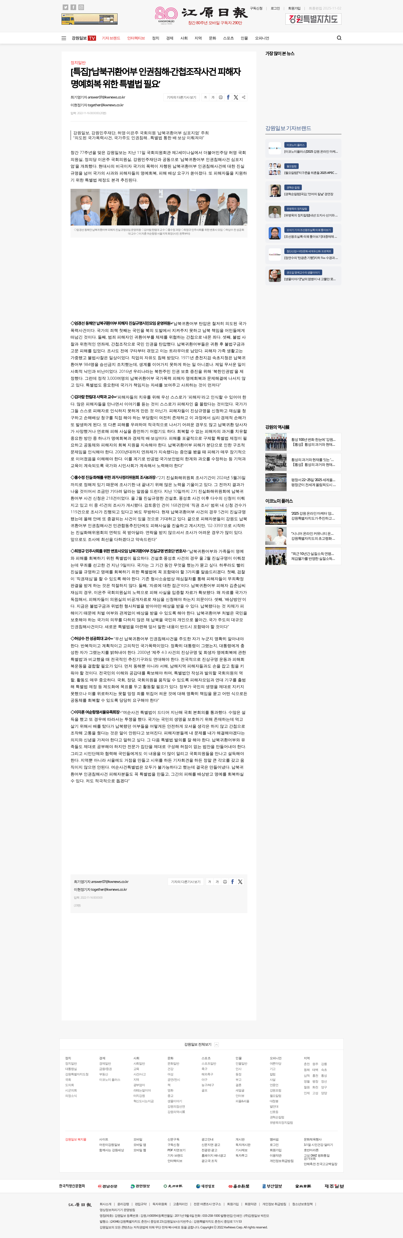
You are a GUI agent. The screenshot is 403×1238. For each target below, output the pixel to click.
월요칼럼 (291, 166)
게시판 (240, 1139)
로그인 (275, 8)
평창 (315, 1081)
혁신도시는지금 (143, 1101)
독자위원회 (159, 1204)
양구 (324, 1087)
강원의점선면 (176, 1106)
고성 (315, 1093)
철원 (307, 1087)
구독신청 (256, 8)
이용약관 (276, 1155)
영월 (307, 1081)
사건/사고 (139, 1074)
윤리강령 (123, 1204)
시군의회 (71, 1090)
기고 (273, 1069)
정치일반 (71, 1063)
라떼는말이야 (142, 1090)
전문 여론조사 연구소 (207, 1204)
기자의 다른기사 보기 (181, 97)
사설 (273, 1079)
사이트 (103, 1139)
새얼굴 (240, 1090)
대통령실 (71, 1069)
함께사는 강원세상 (111, 1150)
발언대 (274, 1106)
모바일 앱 (139, 1144)
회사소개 (105, 1204)
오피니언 (262, 37)
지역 (198, 37)
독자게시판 (243, 1144)
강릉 (324, 1064)
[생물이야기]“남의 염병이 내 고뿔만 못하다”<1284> (316, 279)
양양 (324, 1093)
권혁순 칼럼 (293, 187)
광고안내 (207, 1139)
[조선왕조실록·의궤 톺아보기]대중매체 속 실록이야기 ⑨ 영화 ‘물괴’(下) (329, 236)
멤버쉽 (274, 1139)
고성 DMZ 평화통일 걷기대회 (317, 1157)
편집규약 (141, 1204)
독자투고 (241, 1155)
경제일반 (105, 1063)
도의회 (69, 1085)
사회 (183, 37)
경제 (169, 37)
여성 (170, 1074)
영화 (170, 1090)
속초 (324, 1070)
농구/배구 (208, 1085)
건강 (170, 1069)
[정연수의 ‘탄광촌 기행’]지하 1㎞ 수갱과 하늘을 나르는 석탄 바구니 (326, 258)
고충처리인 (180, 1204)
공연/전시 (173, 1079)
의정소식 (71, 1095)
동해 (307, 1070)
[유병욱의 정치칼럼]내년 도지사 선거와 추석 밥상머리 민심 (322, 215)
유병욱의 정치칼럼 (297, 209)
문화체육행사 (313, 1139)
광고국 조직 (209, 1161)
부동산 (103, 1074)
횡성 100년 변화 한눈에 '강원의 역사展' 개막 (323, 439)
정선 (324, 1081)
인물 (244, 37)
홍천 (315, 1075)
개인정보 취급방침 (274, 1204)
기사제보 (241, 1150)
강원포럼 (275, 1090)
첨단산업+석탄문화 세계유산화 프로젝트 (309, 251)
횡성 (324, 1075)
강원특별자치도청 (76, 1074)
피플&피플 (242, 1101)
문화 (212, 37)
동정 (238, 1074)
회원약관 (250, 1204)
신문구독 (173, 1139)
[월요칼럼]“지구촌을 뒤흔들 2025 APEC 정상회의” (315, 172)
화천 (315, 1087)
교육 (136, 1069)
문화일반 (173, 1063)
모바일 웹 (139, 1150)
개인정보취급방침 (282, 1161)
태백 (315, 1070)
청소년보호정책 (302, 1204)
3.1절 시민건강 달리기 (318, 1144)
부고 (238, 1079)
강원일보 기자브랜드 (288, 128)
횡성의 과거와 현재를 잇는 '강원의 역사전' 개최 (325, 459)
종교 (170, 1095)
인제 (307, 1093)
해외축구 (207, 1074)
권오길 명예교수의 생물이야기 (303, 272)
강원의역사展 (176, 1112)
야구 (204, 1079)
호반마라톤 (311, 1150)
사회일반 (139, 1063)
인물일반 (241, 1063)
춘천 (307, 1064)
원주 (315, 1064)
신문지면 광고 (211, 1144)
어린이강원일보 (109, 1144)
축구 (204, 1069)
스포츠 (228, 37)
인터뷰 (240, 1095)
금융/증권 (105, 1069)
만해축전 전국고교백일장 (320, 1164)
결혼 (238, 1085)
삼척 (307, 1075)
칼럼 (273, 1074)
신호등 (274, 1112)
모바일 (137, 1139)
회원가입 (294, 8)
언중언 (274, 1085)
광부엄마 (139, 1085)
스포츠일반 (209, 1063)
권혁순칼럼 (277, 1117)
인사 (238, 1069)
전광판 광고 (209, 1150)
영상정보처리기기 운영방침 (117, 1210)
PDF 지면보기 (176, 1150)
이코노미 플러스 (295, 145)
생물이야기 (174, 1101)
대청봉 (274, 1101)
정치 (155, 37)
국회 (68, 1079)
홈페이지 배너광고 (214, 1155)
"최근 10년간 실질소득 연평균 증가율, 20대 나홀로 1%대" (332, 553)
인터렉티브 (136, 37)
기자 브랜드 (111, 37)
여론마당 (275, 1063)
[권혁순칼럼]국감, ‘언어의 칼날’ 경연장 (309, 194)
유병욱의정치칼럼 (281, 1122)
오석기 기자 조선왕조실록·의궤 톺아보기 (309, 230)
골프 (204, 1090)
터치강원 (139, 1095)
